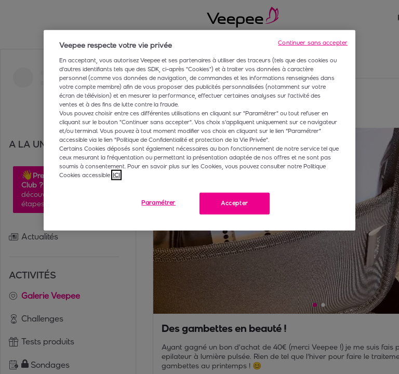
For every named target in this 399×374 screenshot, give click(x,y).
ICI (116, 175)
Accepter (234, 203)
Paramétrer (158, 202)
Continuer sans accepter (313, 42)
